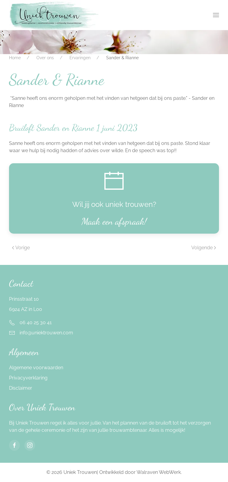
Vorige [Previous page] (21, 247)
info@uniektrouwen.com (46, 333)
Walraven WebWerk (159, 472)
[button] (216, 15)
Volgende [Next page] (203, 247)
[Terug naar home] (54, 15)
